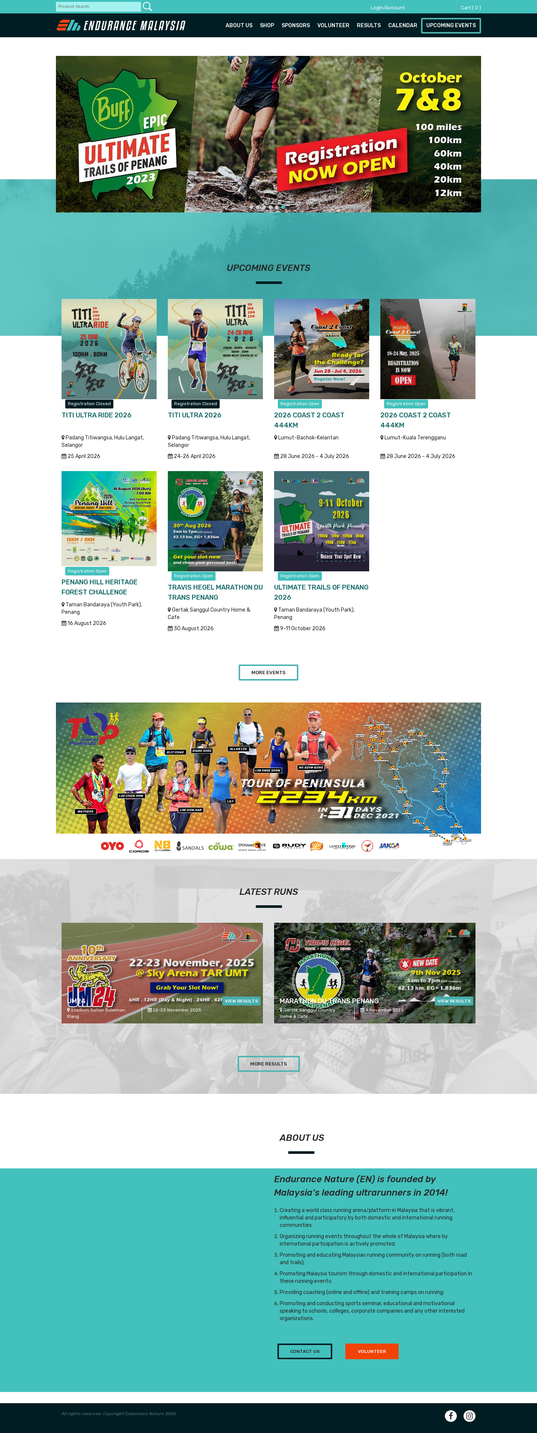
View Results (241, 1001)
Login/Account (388, 7)
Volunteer (333, 25)
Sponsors (296, 25)
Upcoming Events (451, 25)
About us (239, 25)
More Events (268, 672)
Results (369, 25)
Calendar (402, 25)
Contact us (305, 1351)
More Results (268, 1064)
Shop (267, 25)
